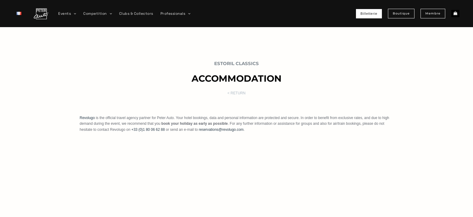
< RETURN (236, 93)
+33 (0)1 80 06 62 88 (148, 129)
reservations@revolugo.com (221, 129)
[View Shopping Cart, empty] (455, 13)
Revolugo (87, 118)
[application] (73, 13)
